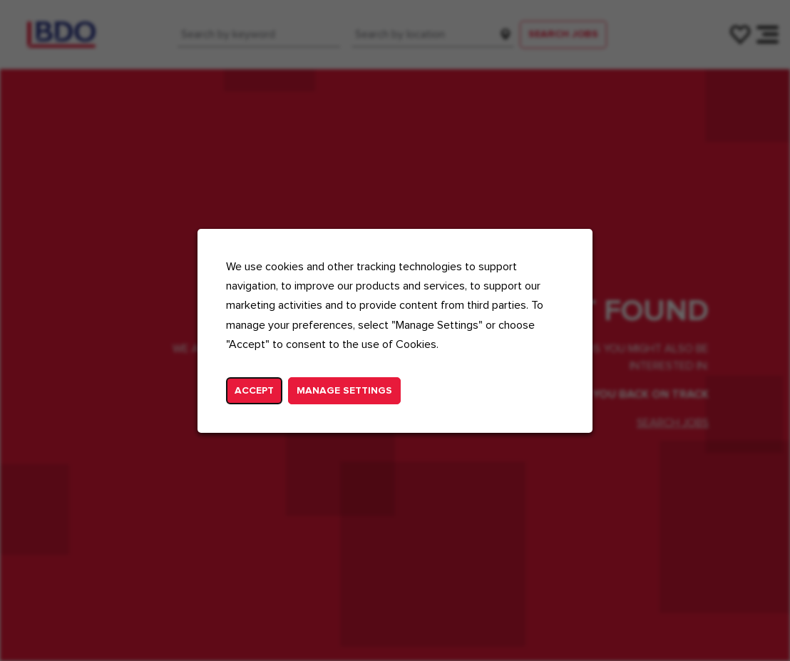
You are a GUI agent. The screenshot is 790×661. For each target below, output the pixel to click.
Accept (254, 390)
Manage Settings (344, 390)
